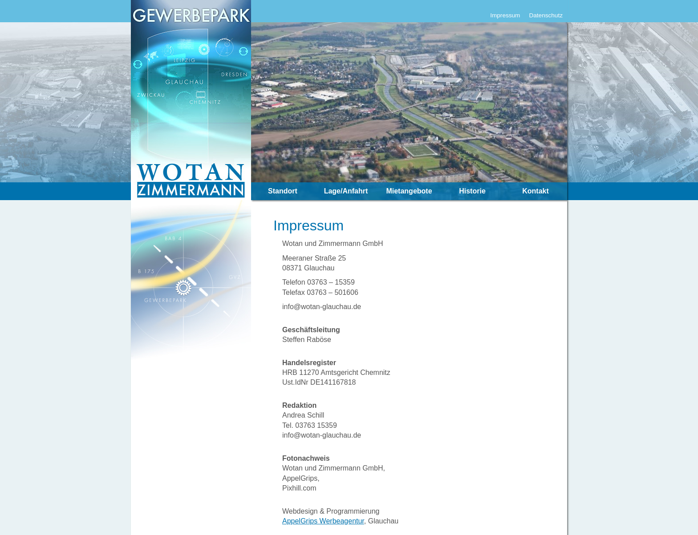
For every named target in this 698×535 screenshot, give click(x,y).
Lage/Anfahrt (346, 191)
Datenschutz (546, 15)
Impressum (505, 15)
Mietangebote (409, 191)
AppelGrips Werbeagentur (323, 521)
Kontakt (535, 191)
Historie (472, 191)
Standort (282, 191)
